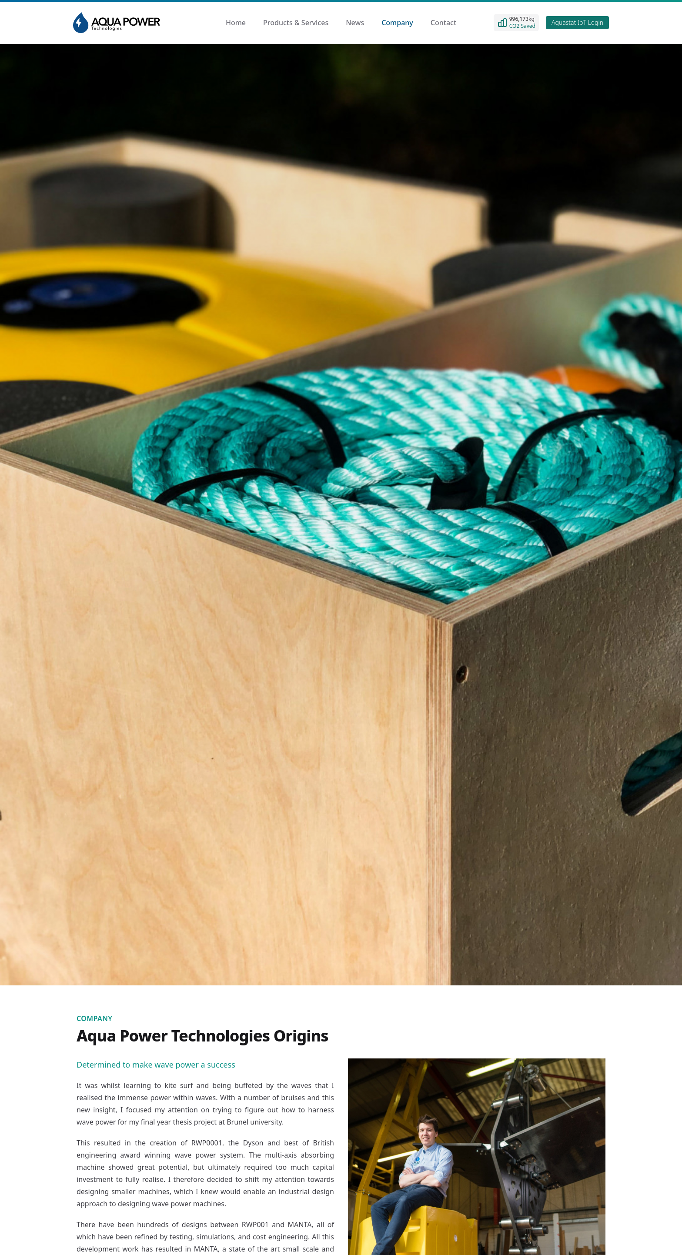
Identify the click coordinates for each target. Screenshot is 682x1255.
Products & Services (295, 22)
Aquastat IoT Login (577, 22)
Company (397, 22)
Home (236, 22)
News (355, 22)
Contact (443, 22)
